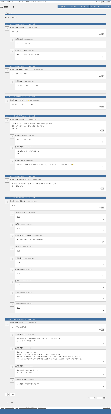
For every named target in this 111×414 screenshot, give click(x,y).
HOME (2, 1)
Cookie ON (97, 2)
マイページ (84, 7)
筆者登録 (73, 7)
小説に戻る (10, 402)
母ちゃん (22, 258)
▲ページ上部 (106, 408)
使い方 (63, 7)
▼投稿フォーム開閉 (11, 17)
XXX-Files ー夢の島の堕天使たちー (28, 1)
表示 (13, 205)
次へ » (12, 394)
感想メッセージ (42, 1)
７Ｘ (17, 1)
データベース (95, 7)
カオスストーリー (9, 1)
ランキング (105, 7)
